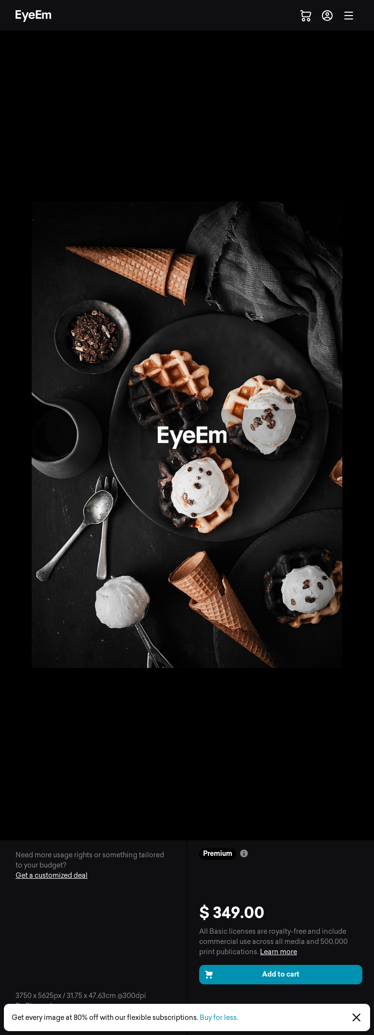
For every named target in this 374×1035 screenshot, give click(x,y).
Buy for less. (219, 1018)
